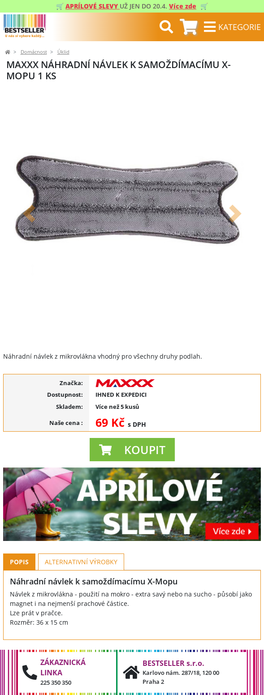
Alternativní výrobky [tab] (81, 562)
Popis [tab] (19, 562)
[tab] (188, 27)
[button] (29, 213)
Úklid (63, 52)
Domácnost (34, 52)
